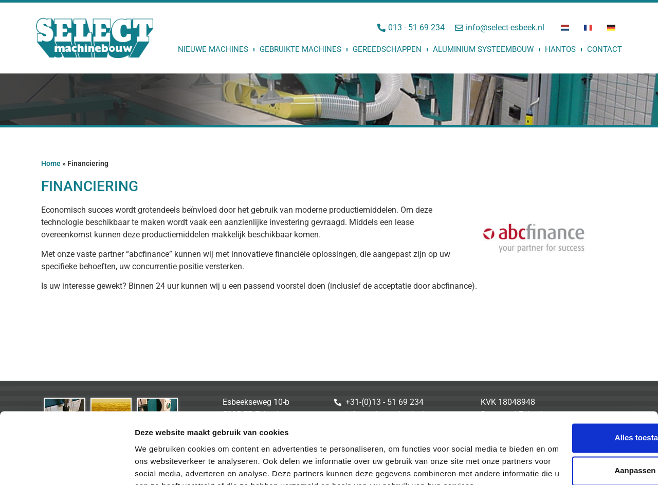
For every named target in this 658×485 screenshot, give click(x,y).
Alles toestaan (572, 376)
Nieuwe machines (213, 49)
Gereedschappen (387, 49)
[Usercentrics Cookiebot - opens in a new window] (67, 465)
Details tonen (159, 464)
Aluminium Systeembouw (483, 49)
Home (51, 163)
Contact (604, 49)
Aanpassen (572, 409)
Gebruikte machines (300, 49)
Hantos (560, 49)
